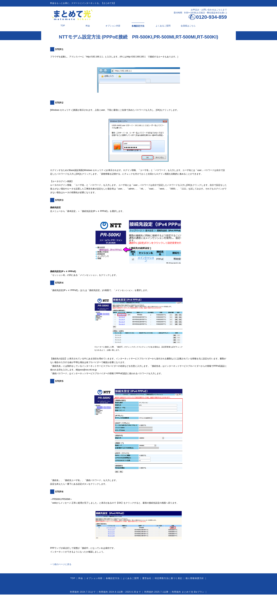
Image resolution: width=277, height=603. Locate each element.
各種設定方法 (138, 26)
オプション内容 (112, 26)
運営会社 (146, 578)
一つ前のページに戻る (60, 564)
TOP (63, 25)
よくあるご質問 (163, 26)
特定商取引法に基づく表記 (168, 578)
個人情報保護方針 (194, 578)
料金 (88, 26)
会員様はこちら (188, 26)
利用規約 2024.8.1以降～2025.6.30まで (120, 592)
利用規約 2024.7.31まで (83, 592)
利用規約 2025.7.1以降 (156, 592)
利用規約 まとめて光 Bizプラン (188, 592)
